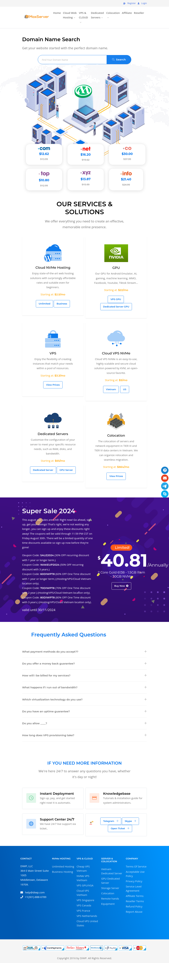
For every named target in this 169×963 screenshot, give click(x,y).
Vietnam (111, 389)
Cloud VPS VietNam (83, 892)
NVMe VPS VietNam (83, 878)
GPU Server (66, 470)
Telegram (110, 821)
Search (119, 59)
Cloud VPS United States (87, 923)
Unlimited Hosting (63, 866)
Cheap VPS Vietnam (83, 868)
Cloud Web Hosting (70, 15)
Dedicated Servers (97, 15)
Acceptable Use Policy (135, 873)
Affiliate (127, 13)
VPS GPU (115, 299)
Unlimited (44, 303)
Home (57, 13)
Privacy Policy (134, 881)
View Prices (53, 384)
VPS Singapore (85, 900)
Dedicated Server (43, 470)
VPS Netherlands (87, 915)
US (124, 389)
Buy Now (121, 585)
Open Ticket (120, 828)
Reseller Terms (135, 901)
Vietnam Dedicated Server (111, 871)
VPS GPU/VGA (85, 885)
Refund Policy (134, 906)
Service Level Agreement (134, 888)
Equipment (108, 904)
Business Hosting (62, 871)
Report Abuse (134, 911)
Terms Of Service (136, 866)
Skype (130, 821)
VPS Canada (84, 905)
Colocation (113, 13)
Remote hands (110, 898)
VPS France (83, 910)
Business (62, 303)
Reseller (139, 13)
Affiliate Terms (135, 895)
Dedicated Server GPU (116, 306)
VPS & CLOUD (83, 15)
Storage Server (110, 888)
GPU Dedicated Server (110, 880)
